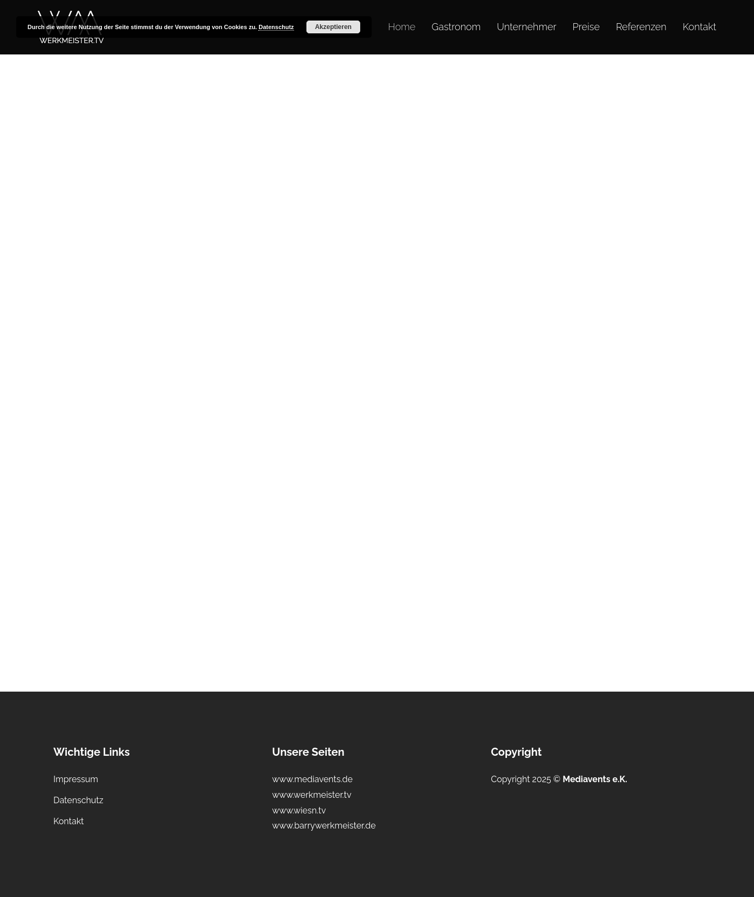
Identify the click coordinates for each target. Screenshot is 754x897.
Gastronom (456, 26)
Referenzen (641, 26)
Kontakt (699, 26)
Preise (586, 26)
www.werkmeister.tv (312, 795)
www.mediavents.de (312, 779)
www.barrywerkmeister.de (324, 825)
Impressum (75, 779)
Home (402, 26)
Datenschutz (78, 800)
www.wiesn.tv (299, 810)
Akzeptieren (333, 27)
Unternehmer (526, 26)
